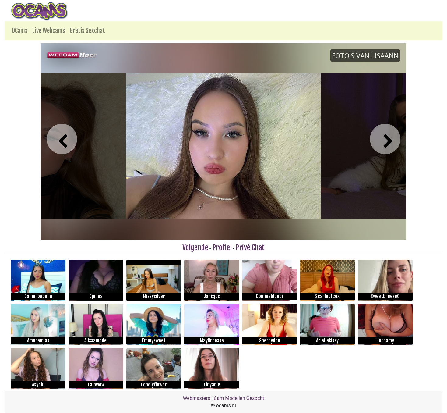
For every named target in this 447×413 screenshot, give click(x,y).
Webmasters (196, 398)
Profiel (222, 247)
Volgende (195, 247)
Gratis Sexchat (87, 30)
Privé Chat (250, 247)
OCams (19, 30)
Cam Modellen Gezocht (239, 398)
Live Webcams (48, 30)
